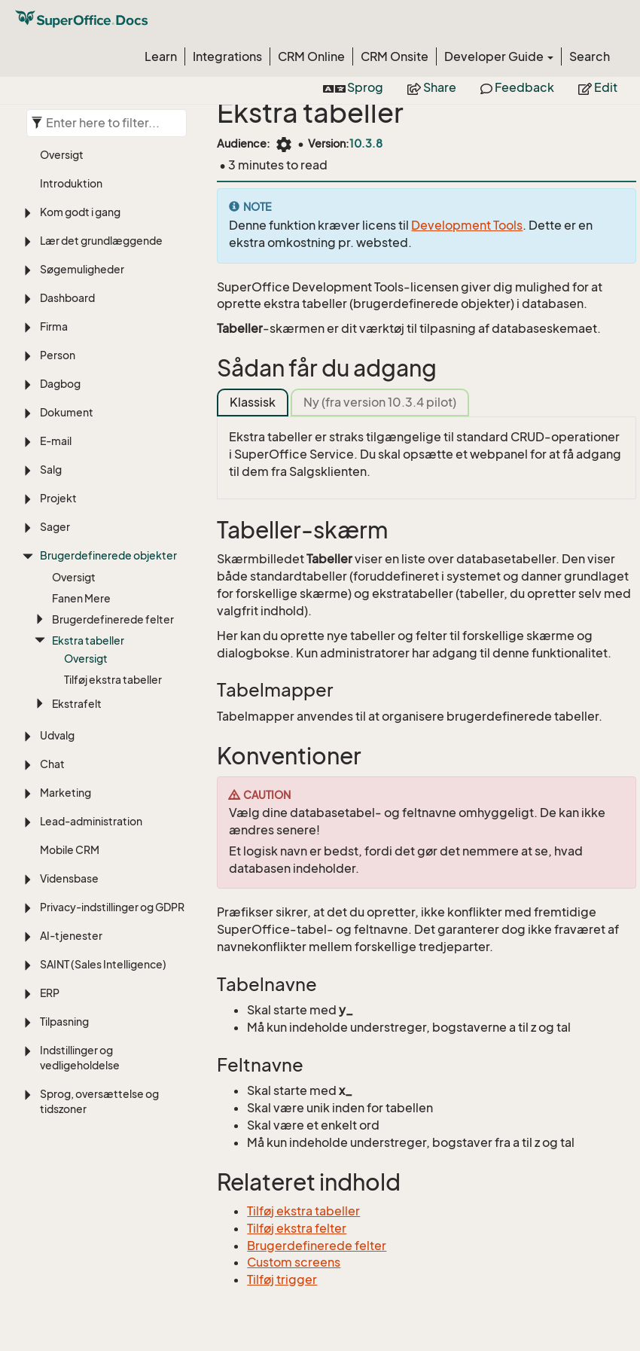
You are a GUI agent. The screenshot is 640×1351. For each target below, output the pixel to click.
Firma (54, 326)
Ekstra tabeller (88, 640)
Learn (161, 56)
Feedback (517, 87)
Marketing (65, 792)
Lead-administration (91, 821)
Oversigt (62, 154)
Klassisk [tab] (253, 402)
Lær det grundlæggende (101, 240)
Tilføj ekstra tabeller (113, 679)
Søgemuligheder (82, 269)
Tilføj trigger (282, 1279)
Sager (55, 526)
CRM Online (311, 56)
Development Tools (467, 225)
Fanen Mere (81, 598)
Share (431, 87)
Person (57, 355)
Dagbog (60, 383)
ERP (49, 993)
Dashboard (67, 297)
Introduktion (71, 183)
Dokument (66, 412)
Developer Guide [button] (498, 56)
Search (589, 56)
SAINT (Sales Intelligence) (103, 964)
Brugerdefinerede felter (113, 619)
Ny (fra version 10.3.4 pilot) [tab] (379, 402)
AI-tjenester (71, 935)
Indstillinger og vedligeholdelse (80, 1058)
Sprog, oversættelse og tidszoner (99, 1101)
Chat (52, 764)
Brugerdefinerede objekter (108, 555)
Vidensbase (69, 878)
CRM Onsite (394, 56)
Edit (597, 87)
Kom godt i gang (80, 212)
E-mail (56, 441)
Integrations (227, 56)
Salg (51, 469)
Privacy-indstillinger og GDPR (112, 907)
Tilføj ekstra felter (296, 1228)
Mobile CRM (69, 849)
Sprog (353, 87)
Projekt (58, 498)
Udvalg (57, 735)
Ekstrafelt (77, 703)
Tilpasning (64, 1021)
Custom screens (293, 1262)
